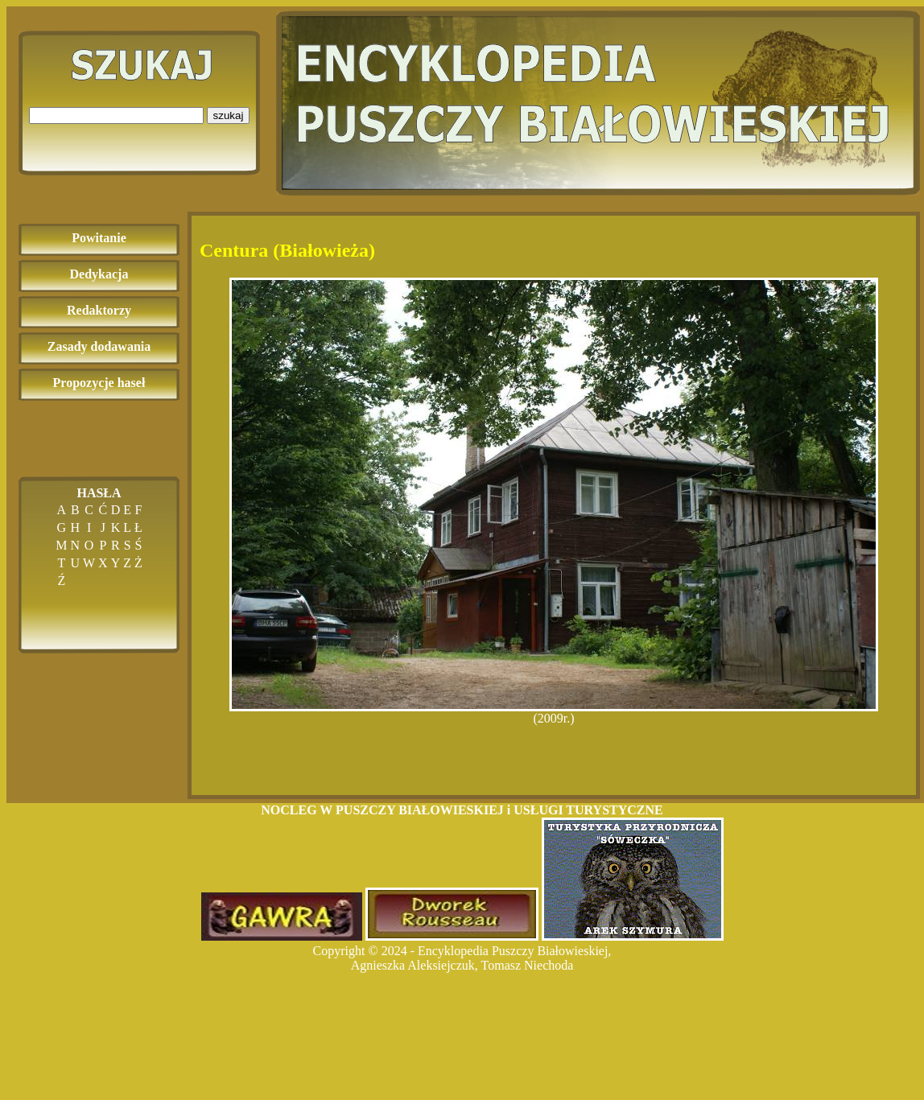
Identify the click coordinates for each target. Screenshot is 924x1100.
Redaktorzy (99, 310)
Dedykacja (99, 274)
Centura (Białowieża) (287, 250)
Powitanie (99, 238)
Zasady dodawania (99, 346)
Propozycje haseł (99, 382)
